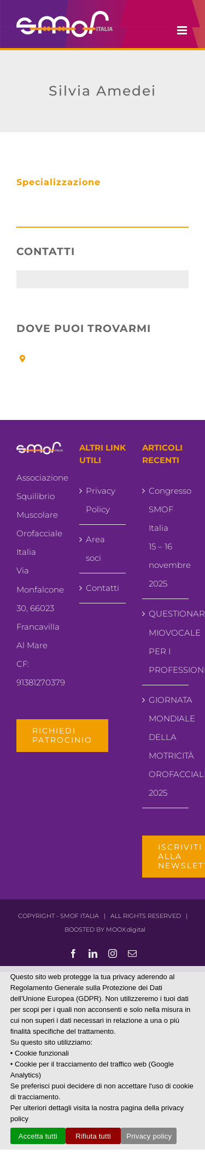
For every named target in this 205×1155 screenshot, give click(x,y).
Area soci (95, 548)
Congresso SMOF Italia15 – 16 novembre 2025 (166, 537)
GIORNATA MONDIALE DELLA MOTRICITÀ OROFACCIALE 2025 (166, 746)
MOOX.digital (125, 929)
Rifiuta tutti (93, 1136)
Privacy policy (149, 1136)
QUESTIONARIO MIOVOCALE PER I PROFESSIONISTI (166, 641)
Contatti (102, 588)
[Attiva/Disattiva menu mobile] (183, 30)
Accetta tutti (38, 1136)
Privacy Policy (100, 499)
